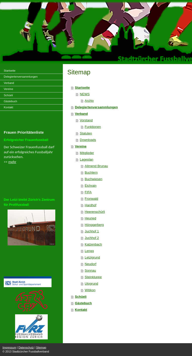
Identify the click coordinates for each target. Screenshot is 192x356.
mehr (12, 162)
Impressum (9, 347)
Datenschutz (26, 347)
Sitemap (41, 347)
